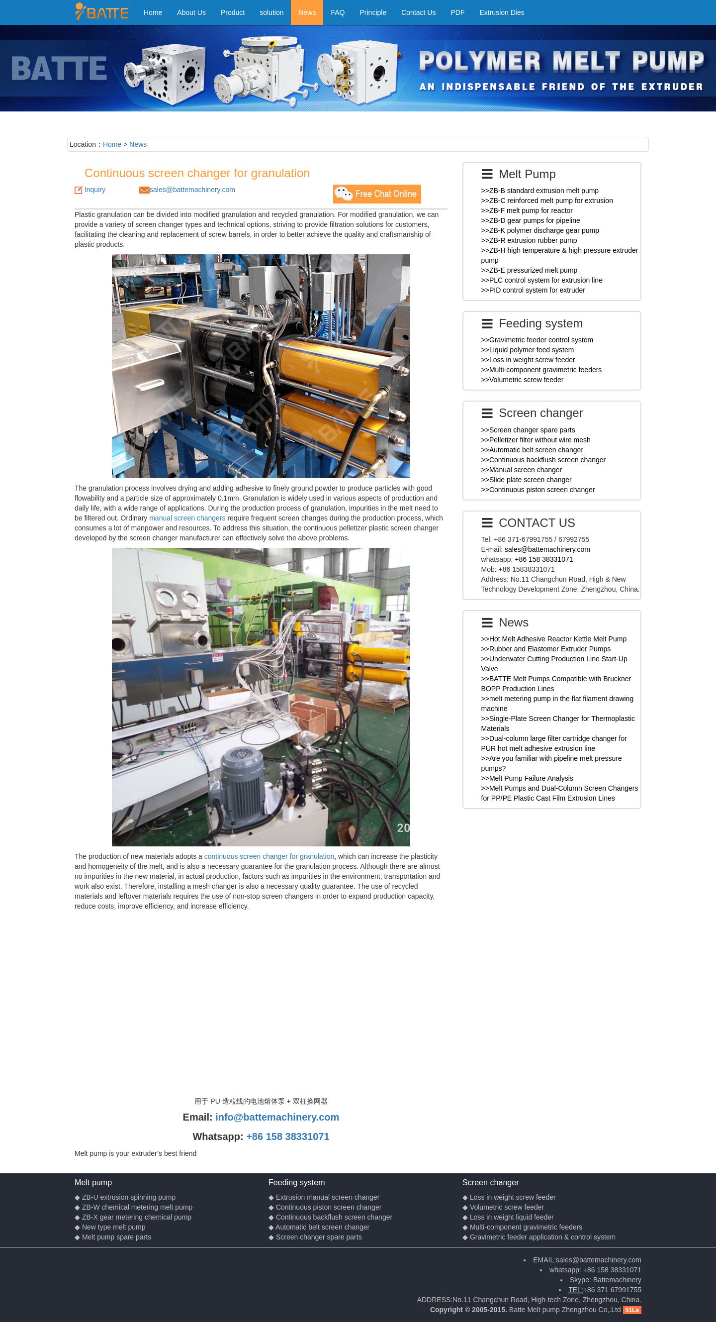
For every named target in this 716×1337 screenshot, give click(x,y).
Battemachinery (617, 1280)
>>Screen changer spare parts (528, 430)
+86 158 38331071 (287, 1136)
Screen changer (490, 1182)
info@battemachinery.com (277, 1117)
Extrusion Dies (501, 12)
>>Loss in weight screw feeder (528, 360)
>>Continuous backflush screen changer (543, 460)
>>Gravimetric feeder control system (537, 340)
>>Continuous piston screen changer (538, 490)
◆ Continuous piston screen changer (324, 1207)
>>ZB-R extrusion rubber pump (529, 240)
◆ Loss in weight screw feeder (509, 1197)
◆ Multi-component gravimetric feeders (522, 1227)
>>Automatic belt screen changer (532, 450)
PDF (457, 12)
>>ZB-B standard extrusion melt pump (540, 191)
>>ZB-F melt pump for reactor (527, 210)
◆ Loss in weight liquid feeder (508, 1217)
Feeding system (296, 1182)
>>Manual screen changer (521, 470)
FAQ (338, 12)
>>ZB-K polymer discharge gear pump (540, 230)
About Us (191, 12)
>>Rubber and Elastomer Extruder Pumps (546, 649)
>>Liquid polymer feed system (527, 350)
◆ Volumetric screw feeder (503, 1207)
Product (233, 12)
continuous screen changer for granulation (269, 856)
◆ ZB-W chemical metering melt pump (133, 1207)
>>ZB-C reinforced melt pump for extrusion (547, 201)
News (307, 12)
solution (271, 12)
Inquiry (95, 190)
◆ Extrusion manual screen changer (323, 1197)
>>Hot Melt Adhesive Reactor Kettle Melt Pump (554, 639)
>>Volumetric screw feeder (522, 380)
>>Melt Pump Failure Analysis (527, 778)
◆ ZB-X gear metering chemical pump (133, 1217)
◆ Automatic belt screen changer (318, 1227)
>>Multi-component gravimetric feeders (541, 370)
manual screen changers (187, 518)
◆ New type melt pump (110, 1227)
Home (153, 12)
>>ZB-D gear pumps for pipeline (530, 220)
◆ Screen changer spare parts (315, 1237)
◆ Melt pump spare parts (113, 1237)
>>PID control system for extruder (533, 290)
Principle (373, 12)
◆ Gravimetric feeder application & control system (539, 1237)
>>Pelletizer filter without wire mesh (536, 440)
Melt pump (93, 1182)
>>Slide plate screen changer (526, 480)
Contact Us (418, 12)
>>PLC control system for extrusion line (542, 280)
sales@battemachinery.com (192, 190)
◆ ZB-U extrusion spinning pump (125, 1197)
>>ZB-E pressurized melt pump (529, 270)
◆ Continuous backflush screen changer (330, 1217)
